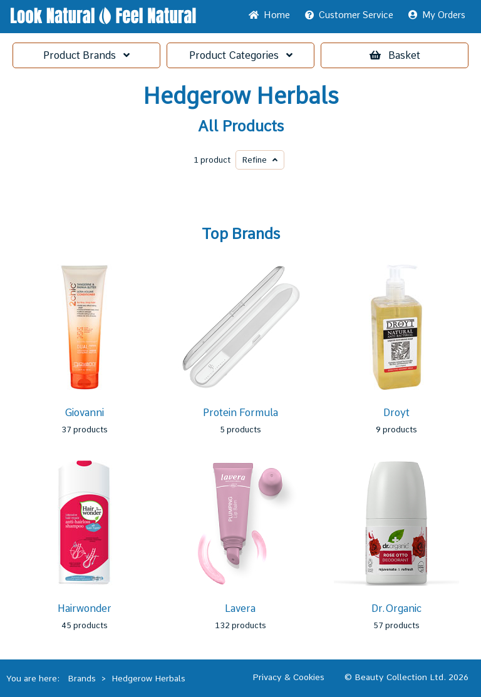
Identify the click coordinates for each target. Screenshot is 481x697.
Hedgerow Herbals (241, 96)
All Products (241, 126)
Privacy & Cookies (288, 677)
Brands (86, 55)
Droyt (396, 413)
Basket (395, 55)
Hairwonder (84, 608)
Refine (259, 160)
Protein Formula (240, 413)
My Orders (436, 15)
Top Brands (241, 234)
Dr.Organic (396, 608)
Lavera (240, 608)
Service (349, 15)
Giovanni (84, 413)
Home (269, 15)
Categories (240, 55)
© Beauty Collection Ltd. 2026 (406, 677)
